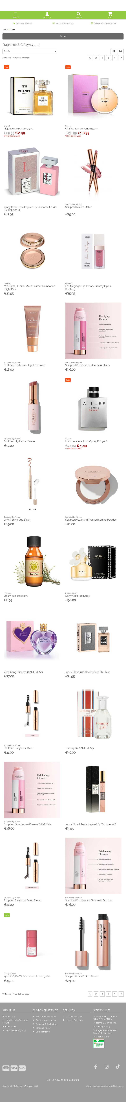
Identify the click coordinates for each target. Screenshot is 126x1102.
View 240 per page (21, 58)
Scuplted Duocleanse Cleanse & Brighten (88, 900)
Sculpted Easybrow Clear (18, 748)
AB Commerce (117, 1086)
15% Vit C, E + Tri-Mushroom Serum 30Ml (27, 976)
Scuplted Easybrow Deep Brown (22, 900)
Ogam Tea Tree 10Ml (16, 595)
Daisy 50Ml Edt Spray (77, 595)
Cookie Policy (101, 1036)
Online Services (72, 1016)
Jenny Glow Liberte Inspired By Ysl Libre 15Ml (91, 824)
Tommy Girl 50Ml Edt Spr (79, 748)
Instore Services (73, 1020)
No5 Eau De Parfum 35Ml (18, 128)
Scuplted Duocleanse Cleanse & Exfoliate (27, 824)
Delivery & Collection (45, 1024)
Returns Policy (42, 1028)
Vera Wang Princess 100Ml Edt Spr (23, 672)
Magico (96, 1086)
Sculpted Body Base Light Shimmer (24, 365)
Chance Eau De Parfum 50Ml (81, 128)
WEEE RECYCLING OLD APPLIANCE (105, 1017)
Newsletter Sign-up (14, 1030)
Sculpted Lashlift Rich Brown (81, 976)
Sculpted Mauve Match (78, 207)
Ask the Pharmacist (44, 1016)
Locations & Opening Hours (14, 1021)
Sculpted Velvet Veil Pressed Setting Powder (90, 519)
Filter (63, 36)
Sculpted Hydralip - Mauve (19, 441)
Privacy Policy (101, 1026)
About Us (8, 1016)
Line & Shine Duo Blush (17, 519)
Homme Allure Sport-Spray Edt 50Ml (86, 441)
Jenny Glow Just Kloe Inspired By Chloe (87, 672)
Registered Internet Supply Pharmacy (105, 1031)
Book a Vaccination (44, 1020)
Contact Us (9, 1026)
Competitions (41, 1031)
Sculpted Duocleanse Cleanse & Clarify (87, 365)
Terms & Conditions (104, 1022)
